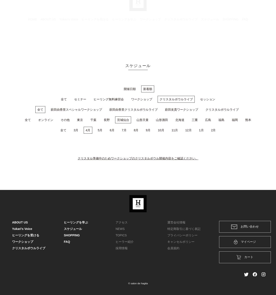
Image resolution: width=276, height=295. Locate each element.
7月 (124, 130)
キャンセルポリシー (180, 241)
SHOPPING (230, 39)
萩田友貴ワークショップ (181, 109)
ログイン (234, 9)
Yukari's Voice (68, 39)
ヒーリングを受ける (95, 39)
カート (217, 9)
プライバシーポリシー (182, 235)
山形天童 (142, 120)
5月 (100, 130)
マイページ (245, 242)
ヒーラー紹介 (125, 241)
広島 (208, 120)
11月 (175, 130)
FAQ (245, 39)
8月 (136, 130)
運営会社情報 (176, 222)
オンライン (45, 120)
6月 (112, 130)
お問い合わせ (245, 227)
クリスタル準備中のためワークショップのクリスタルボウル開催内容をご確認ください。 (138, 158)
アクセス (122, 222)
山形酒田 (162, 120)
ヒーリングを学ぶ (124, 39)
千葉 (93, 120)
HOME (32, 39)
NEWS (120, 228)
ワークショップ (150, 39)
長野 (107, 120)
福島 (221, 120)
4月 (88, 130)
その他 (65, 120)
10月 (161, 130)
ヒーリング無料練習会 (109, 99)
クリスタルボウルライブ (181, 39)
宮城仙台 (123, 120)
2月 (213, 130)
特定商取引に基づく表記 (184, 228)
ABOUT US (48, 39)
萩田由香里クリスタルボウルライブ (133, 109)
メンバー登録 (256, 9)
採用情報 (122, 248)
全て (64, 99)
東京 (80, 120)
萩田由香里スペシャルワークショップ (76, 109)
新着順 (147, 89)
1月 (201, 130)
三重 (195, 120)
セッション (207, 99)
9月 (148, 130)
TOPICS (121, 235)
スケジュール (210, 39)
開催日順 (130, 89)
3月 (76, 130)
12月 (188, 130)
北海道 (179, 120)
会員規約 (173, 248)
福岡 (235, 120)
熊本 (248, 120)
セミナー (80, 99)
